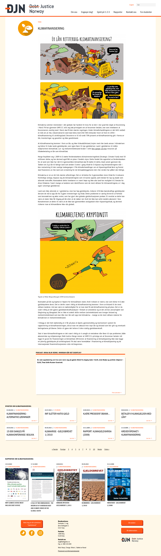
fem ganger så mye (99, 148)
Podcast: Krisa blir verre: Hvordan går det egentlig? (58, 352)
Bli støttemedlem (132, 530)
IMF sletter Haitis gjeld (57, 413)
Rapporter (118, 12)
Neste (100, 449)
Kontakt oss (131, 12)
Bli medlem (131, 523)
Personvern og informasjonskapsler (68, 551)
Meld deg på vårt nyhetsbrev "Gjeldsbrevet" (32, 523)
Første (55, 449)
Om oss (74, 12)
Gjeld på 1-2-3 (103, 12)
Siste (106, 449)
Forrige (62, 449)
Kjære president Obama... (96, 413)
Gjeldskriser (113, 467)
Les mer (34, 421)
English (131, 5)
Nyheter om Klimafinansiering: (18, 406)
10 (94, 449)
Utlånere (57, 410)
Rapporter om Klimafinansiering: (19, 459)
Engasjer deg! (87, 12)
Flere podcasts (116, 393)
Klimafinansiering (22, 410)
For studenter (146, 12)
